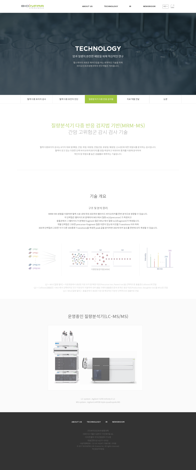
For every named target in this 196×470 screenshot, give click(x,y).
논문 (165, 99)
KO (165, 6)
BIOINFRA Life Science (35, 6)
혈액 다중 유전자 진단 (68, 99)
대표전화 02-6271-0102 (98, 440)
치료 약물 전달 (133, 99)
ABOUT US (87, 6)
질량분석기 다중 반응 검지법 (101, 99)
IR (130, 6)
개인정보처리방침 (98, 449)
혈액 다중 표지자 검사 (36, 99)
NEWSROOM (149, 6)
